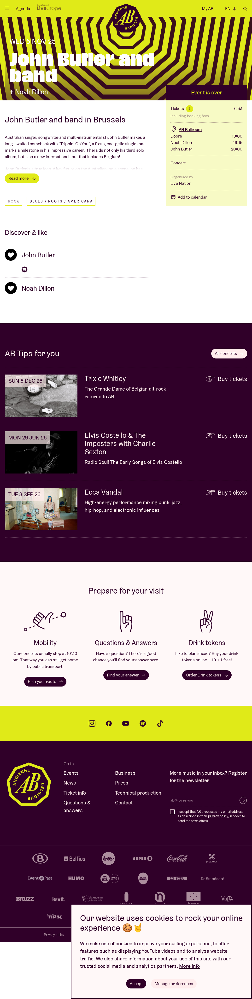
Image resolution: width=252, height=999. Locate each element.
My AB (207, 8)
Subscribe (243, 857)
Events (71, 829)
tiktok (160, 780)
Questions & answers (77, 863)
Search (245, 9)
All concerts (229, 410)
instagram (92, 780)
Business (125, 829)
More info (189, 966)
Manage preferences (174, 983)
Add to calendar (188, 254)
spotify (143, 780)
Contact (124, 859)
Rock (14, 258)
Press (121, 839)
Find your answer (126, 731)
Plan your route (45, 738)
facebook (109, 780)
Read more (22, 235)
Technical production (138, 849)
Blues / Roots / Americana (61, 258)
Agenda (23, 8)
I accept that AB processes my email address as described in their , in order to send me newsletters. (211, 873)
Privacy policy (54, 991)
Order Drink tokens (207, 731)
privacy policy (218, 873)
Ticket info (75, 849)
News (70, 839)
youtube (125, 780)
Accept (136, 983)
